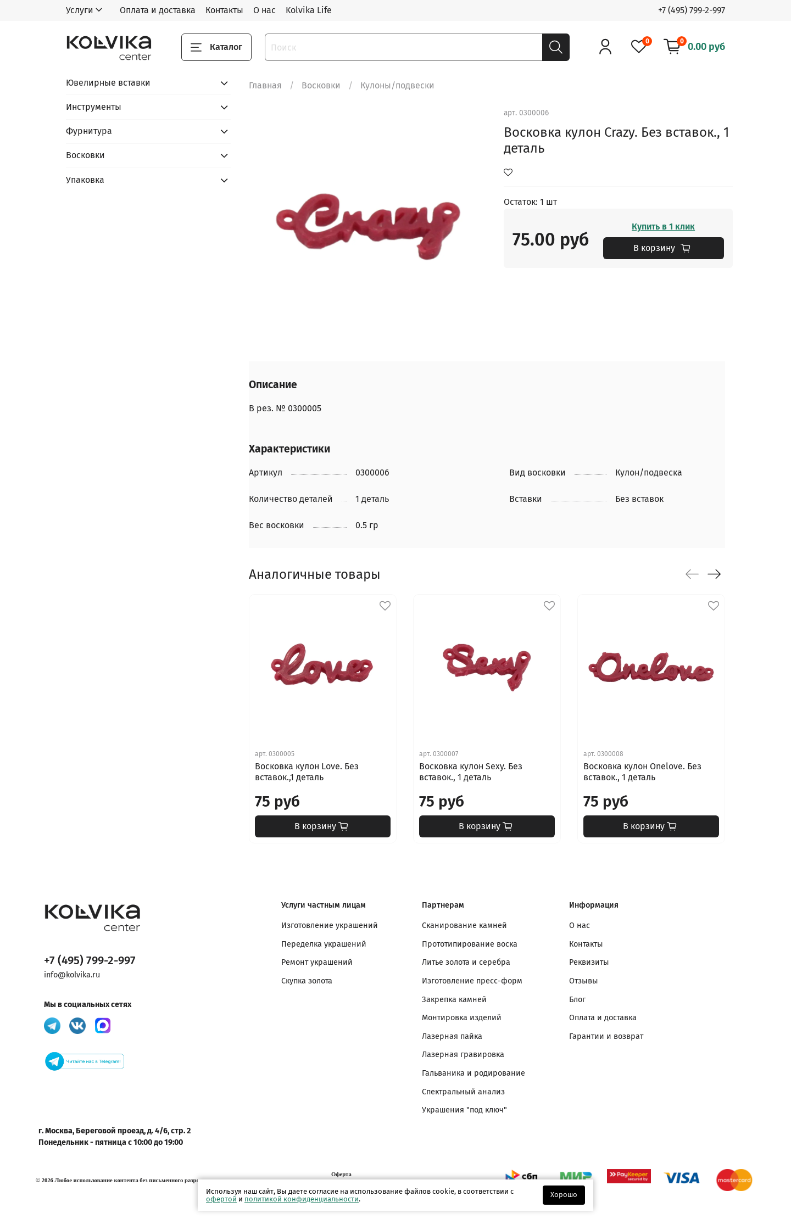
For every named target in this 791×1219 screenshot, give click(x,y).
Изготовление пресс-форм (472, 981)
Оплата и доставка (158, 10)
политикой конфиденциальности (301, 1199)
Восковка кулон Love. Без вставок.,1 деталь (307, 771)
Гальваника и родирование (473, 1073)
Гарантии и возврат (606, 1036)
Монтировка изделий (462, 1017)
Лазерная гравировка (463, 1054)
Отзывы (583, 981)
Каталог (216, 47)
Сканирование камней (464, 925)
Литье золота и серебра (466, 962)
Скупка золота (306, 981)
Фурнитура (89, 131)
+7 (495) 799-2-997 (691, 10)
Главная (265, 85)
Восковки (321, 85)
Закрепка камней (454, 999)
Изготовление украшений (329, 925)
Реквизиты (589, 962)
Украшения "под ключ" (464, 1110)
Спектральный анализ (463, 1092)
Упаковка (85, 180)
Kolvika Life (309, 10)
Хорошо (563, 1194)
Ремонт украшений (317, 962)
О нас (264, 10)
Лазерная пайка (452, 1036)
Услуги (79, 10)
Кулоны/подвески (397, 85)
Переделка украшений (323, 944)
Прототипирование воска (469, 944)
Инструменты (93, 107)
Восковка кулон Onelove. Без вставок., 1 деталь (642, 771)
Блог (577, 999)
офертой (221, 1199)
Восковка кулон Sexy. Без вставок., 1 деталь (470, 771)
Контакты (224, 10)
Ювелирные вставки (108, 82)
